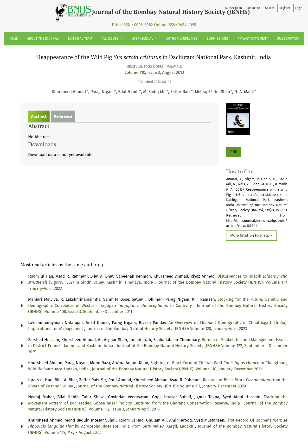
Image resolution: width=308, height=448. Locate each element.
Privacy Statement (252, 39)
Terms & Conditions (171, 437)
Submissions (217, 39)
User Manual (143, 39)
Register (284, 8)
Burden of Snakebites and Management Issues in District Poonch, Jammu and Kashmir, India (123, 271)
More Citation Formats (250, 235)
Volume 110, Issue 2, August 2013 (154, 72)
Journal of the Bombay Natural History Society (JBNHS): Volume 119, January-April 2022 (125, 201)
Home (13, 39)
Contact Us (253, 8)
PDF (233, 151)
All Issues (110, 39)
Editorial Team (80, 39)
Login (298, 8)
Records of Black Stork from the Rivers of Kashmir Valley (100, 317)
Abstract (39, 116)
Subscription (288, 39)
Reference (63, 116)
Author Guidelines (181, 39)
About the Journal (42, 39)
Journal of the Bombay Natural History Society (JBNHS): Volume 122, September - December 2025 (121, 277)
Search (270, 8)
